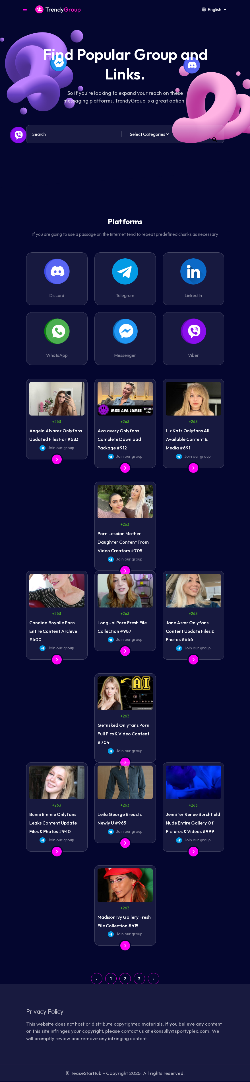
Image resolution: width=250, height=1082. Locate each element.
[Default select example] (149, 134)
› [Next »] (153, 978)
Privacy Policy (46, 1011)
